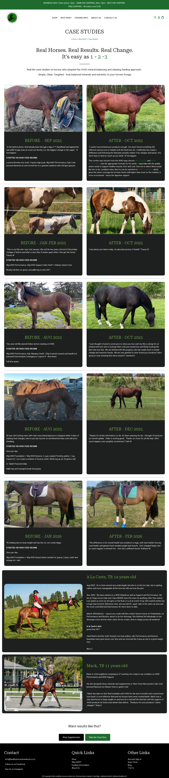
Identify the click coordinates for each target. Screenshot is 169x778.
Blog (130, 765)
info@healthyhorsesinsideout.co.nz (20, 759)
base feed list (141, 160)
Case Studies (93, 39)
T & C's (131, 768)
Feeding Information (80, 765)
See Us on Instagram (14, 769)
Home (74, 39)
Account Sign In (134, 759)
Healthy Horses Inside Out (65, 776)
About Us (96, 18)
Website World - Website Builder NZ (114, 776)
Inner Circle (132, 762)
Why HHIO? (66, 18)
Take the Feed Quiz (97, 737)
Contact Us (110, 18)
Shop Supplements (71, 737)
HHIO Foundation (145, 169)
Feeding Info (81, 18)
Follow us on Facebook (15, 764)
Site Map (96, 776)
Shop (55, 18)
